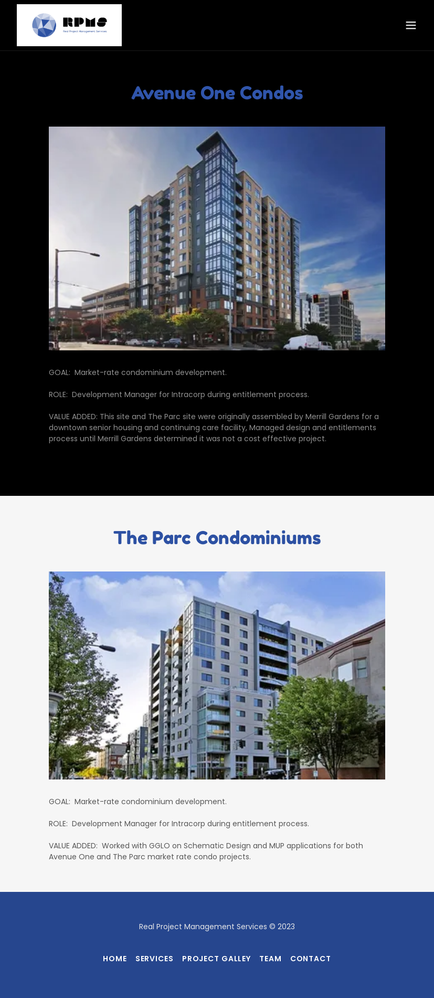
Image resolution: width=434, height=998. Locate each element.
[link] (69, 25)
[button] (410, 25)
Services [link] (154, 958)
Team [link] (270, 958)
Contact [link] (310, 958)
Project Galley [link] (216, 958)
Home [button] (115, 958)
